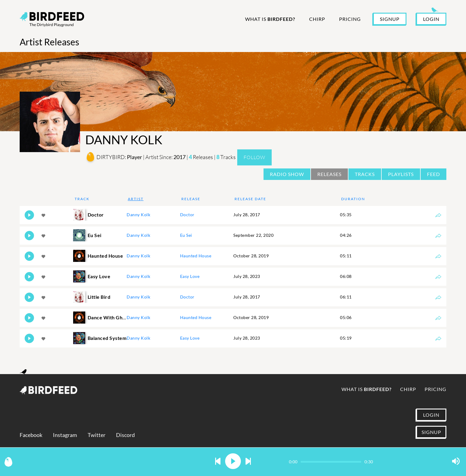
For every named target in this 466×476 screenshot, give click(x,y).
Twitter (96, 435)
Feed (433, 174)
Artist (136, 199)
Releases (329, 174)
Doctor (187, 214)
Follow (254, 157)
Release (190, 199)
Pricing (350, 19)
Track (82, 199)
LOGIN (431, 19)
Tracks (365, 174)
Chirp (317, 19)
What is (270, 19)
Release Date (250, 199)
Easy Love (190, 276)
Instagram (65, 435)
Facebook (31, 435)
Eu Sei (186, 235)
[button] (217, 461)
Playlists (401, 174)
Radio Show (287, 174)
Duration (353, 199)
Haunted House (196, 255)
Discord (125, 435)
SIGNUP (390, 19)
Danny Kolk (138, 214)
